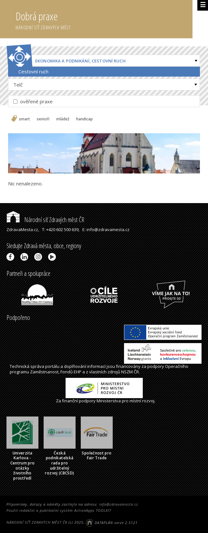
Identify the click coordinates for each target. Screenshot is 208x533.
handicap (84, 119)
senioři (43, 119)
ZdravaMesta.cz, (22, 229)
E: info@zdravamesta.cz (106, 229)
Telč (18, 84)
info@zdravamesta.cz (118, 504)
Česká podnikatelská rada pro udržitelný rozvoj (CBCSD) (59, 463)
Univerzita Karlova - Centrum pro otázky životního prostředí (22, 465)
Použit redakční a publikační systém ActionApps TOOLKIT (58, 510)
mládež (62, 119)
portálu (52, 366)
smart (24, 119)
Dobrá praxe (104, 19)
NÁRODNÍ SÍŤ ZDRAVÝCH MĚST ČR (36, 522)
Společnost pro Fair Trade (96, 455)
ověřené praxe (33, 101)
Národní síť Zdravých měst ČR (45, 219)
